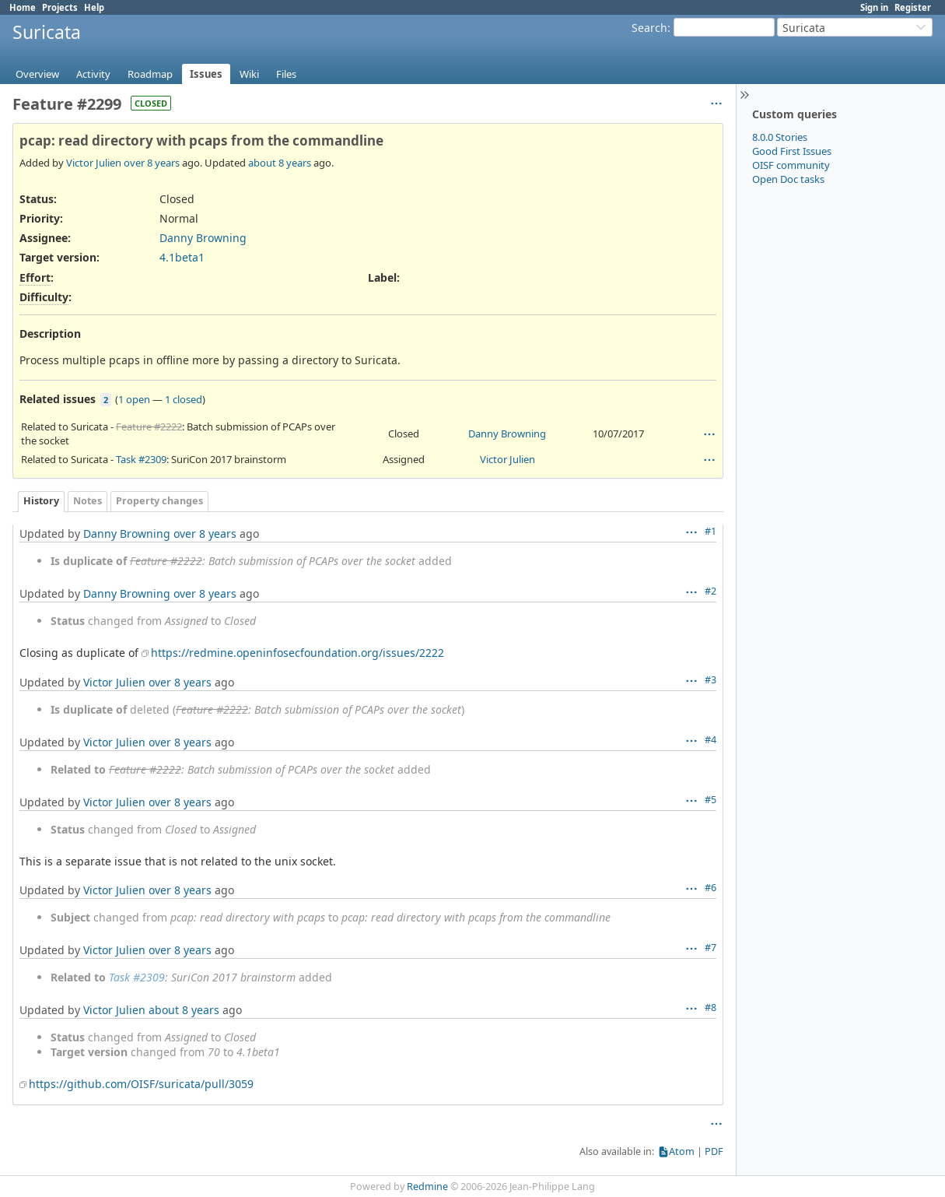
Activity (93, 74)
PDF (714, 1151)
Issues (206, 74)
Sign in (874, 7)
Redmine (427, 1186)
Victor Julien (93, 163)
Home (22, 7)
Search (649, 27)
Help (94, 7)
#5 (710, 799)
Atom (682, 1151)
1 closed (183, 399)
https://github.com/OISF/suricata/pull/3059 (141, 1083)
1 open (134, 399)
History (41, 500)
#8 (710, 1007)
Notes (87, 500)
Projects (60, 7)
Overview (37, 74)
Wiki (249, 74)
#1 (710, 531)
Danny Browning (203, 237)
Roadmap (150, 74)
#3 (710, 679)
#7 (710, 947)
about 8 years (279, 163)
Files (286, 74)
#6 (710, 887)
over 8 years (152, 163)
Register (912, 7)
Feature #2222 (149, 426)
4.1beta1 (182, 257)
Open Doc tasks (788, 179)
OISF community (791, 165)
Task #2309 (141, 459)
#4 (710, 739)
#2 (710, 591)
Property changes (159, 500)
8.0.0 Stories (779, 137)
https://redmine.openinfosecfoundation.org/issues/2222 (297, 652)
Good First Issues (791, 151)
